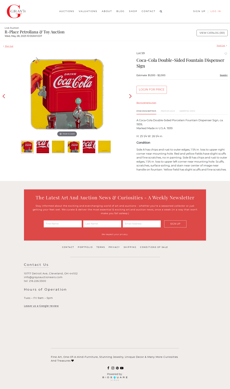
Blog (120, 11)
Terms (100, 247)
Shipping (130, 247)
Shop (133, 11)
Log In (216, 11)
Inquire (224, 75)
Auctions (66, 11)
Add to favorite (226, 54)
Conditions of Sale (154, 247)
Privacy (114, 247)
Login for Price (151, 89)
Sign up (199, 11)
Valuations (88, 11)
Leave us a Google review (41, 306)
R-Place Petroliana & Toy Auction (35, 31)
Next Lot (222, 45)
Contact (148, 11)
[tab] (146, 112)
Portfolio (85, 247)
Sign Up (175, 224)
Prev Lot (8, 46)
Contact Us (36, 265)
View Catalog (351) (212, 33)
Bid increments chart (146, 103)
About (107, 11)
